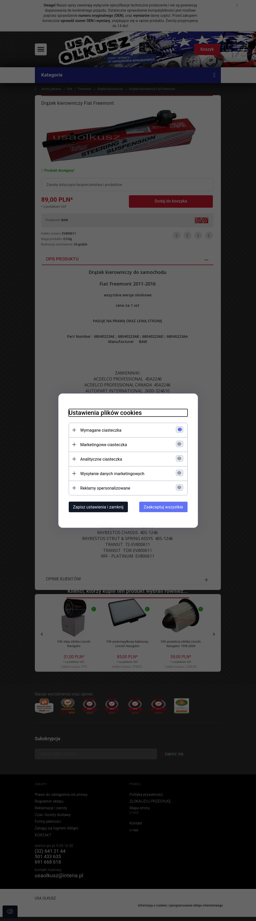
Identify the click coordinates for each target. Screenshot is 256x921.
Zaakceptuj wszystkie (163, 506)
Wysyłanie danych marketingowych (112, 473)
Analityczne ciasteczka (101, 458)
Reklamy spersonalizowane (105, 487)
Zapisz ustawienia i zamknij (98, 506)
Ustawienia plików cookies (105, 412)
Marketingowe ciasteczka (103, 444)
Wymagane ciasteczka (101, 430)
